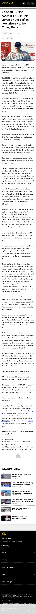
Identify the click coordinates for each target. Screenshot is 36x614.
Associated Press (16, 486)
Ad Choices (4, 594)
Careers (15, 594)
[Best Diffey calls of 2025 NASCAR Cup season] (6, 518)
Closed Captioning (22, 594)
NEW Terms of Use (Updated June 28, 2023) (12, 596)
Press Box (13, 595)
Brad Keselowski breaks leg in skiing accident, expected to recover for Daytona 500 (22, 492)
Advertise (10, 594)
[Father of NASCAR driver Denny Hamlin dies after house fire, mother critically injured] (6, 484)
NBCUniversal (11, 601)
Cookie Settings (11, 598)
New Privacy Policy (28, 596)
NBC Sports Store (6, 595)
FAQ (29, 594)
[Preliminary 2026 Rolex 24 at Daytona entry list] (6, 476)
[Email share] (11, 38)
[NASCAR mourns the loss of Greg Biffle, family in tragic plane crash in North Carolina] (6, 501)
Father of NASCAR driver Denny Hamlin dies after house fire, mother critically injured (22, 484)
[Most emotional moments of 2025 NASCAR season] (6, 509)
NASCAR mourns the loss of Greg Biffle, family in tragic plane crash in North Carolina (23, 500)
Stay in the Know (6, 538)
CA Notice (4, 598)
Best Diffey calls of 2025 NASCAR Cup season (20, 517)
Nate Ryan (5, 32)
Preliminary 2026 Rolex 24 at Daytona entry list (21, 475)
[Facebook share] (3, 38)
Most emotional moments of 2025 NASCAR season (21, 509)
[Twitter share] (7, 38)
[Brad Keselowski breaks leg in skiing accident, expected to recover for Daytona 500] (6, 493)
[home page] (7, 3)
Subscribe (5, 545)
